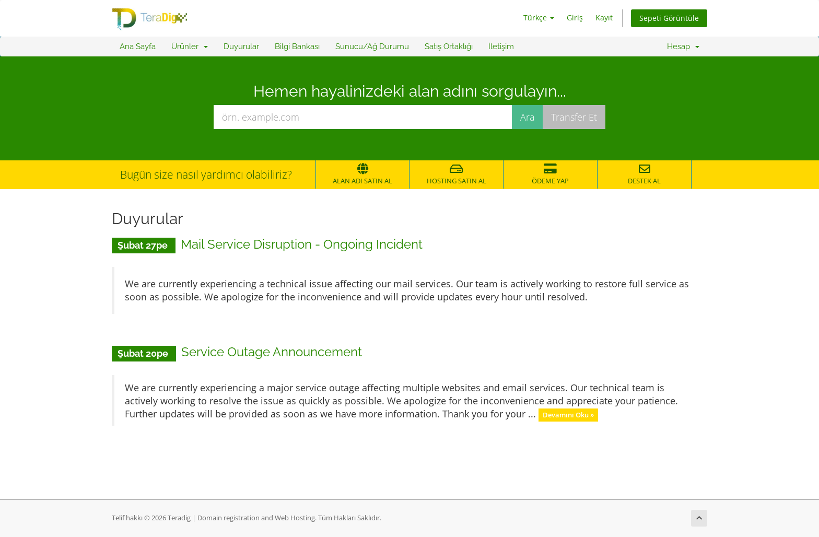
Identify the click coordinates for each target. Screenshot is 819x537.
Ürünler (189, 46)
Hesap (683, 46)
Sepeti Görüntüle (669, 18)
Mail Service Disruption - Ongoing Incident (302, 244)
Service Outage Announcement (271, 351)
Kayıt (604, 17)
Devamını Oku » (568, 414)
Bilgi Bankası (297, 46)
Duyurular (241, 46)
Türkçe (538, 17)
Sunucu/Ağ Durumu (372, 46)
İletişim (501, 46)
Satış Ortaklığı (449, 46)
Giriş (575, 17)
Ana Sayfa (138, 46)
